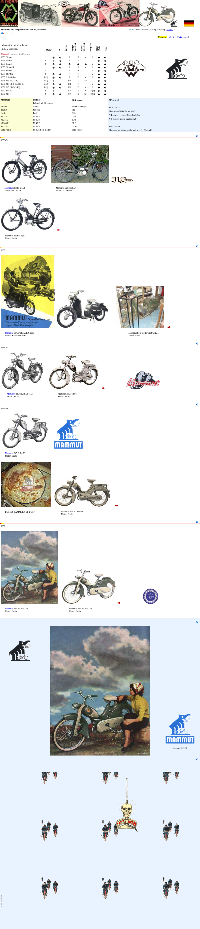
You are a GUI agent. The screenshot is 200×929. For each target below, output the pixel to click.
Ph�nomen (182, 37)
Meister (172, 37)
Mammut (8, 188)
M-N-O (169, 29)
